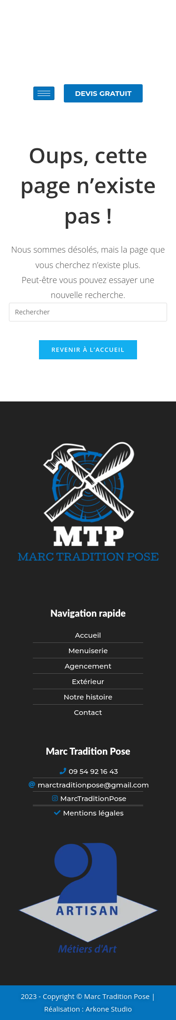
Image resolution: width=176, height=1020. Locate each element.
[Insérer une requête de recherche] (88, 312)
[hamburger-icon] (43, 93)
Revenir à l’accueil (87, 349)
